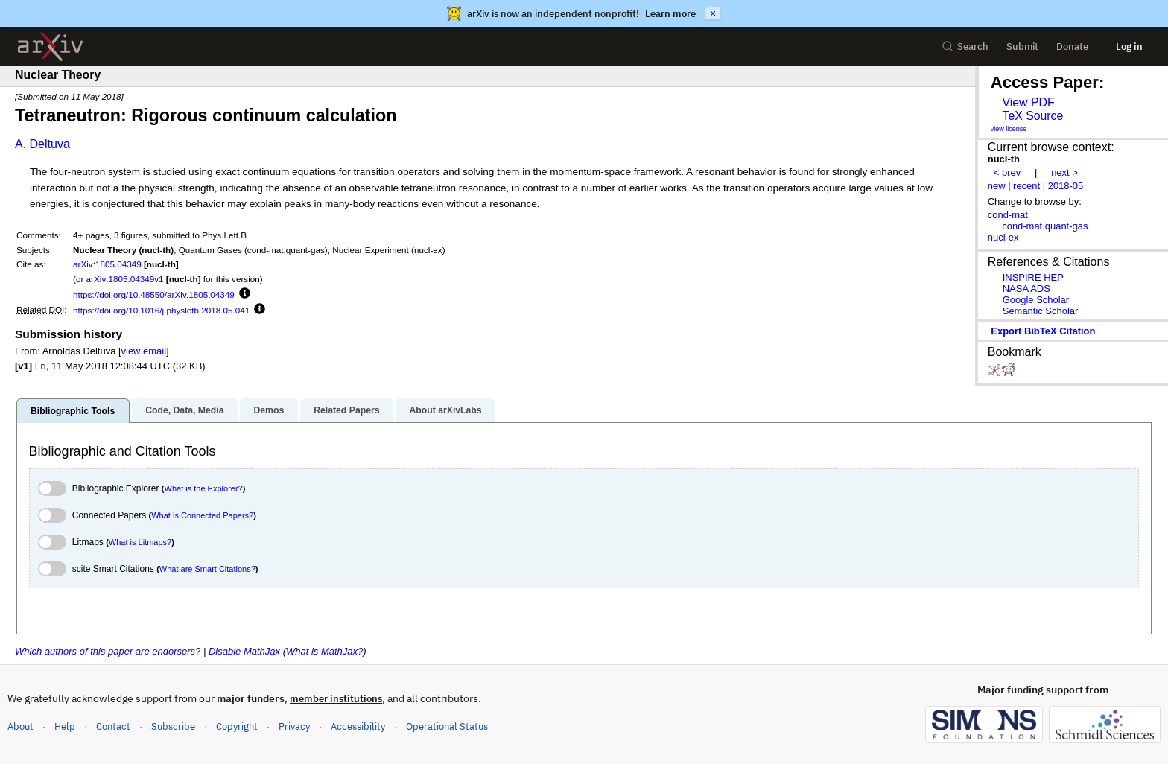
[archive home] (50, 46)
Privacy (294, 726)
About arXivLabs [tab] (445, 410)
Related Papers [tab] (346, 410)
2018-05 (1066, 185)
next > (1064, 172)
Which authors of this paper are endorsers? (107, 651)
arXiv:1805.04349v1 (125, 279)
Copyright (237, 726)
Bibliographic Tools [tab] (73, 411)
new (997, 185)
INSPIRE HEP (1033, 277)
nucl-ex (1003, 237)
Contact (113, 726)
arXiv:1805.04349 (107, 264)
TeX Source (1032, 115)
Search (965, 46)
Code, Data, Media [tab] (184, 410)
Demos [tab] (268, 410)
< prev (1007, 172)
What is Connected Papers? (202, 515)
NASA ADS (1026, 288)
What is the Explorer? (204, 488)
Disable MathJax (244, 651)
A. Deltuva (42, 144)
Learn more (670, 13)
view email (143, 351)
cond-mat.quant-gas (1045, 226)
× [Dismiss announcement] (713, 13)
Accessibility (358, 726)
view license (1009, 129)
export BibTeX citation (1043, 331)
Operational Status (447, 726)
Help (64, 726)
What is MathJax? (324, 651)
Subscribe (173, 726)
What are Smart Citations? (207, 568)
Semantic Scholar (1041, 310)
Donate (1072, 46)
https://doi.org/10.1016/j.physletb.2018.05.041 (161, 310)
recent (1026, 185)
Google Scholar (1036, 299)
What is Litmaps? (140, 542)
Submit (1022, 46)
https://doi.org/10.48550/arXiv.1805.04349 (154, 294)
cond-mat (1008, 214)
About (20, 726)
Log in (1129, 46)
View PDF (1028, 102)
